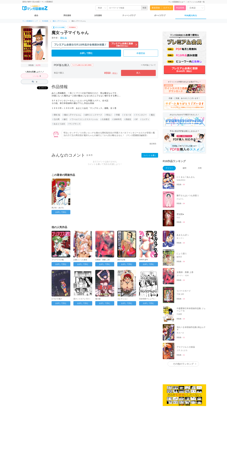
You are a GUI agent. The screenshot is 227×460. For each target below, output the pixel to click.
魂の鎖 (97, 299)
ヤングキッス (74, 124)
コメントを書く (149, 155)
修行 (65, 119)
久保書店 (105, 119)
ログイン (167, 8)
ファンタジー (141, 115)
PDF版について (148, 65)
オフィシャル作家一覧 (196, 2)
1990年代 (117, 119)
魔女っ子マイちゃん (60, 21)
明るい (109, 115)
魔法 (153, 115)
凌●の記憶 (121, 260)
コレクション (122, 299)
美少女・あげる (58, 208)
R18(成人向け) (191, 15)
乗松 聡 (63, 38)
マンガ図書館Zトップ (30, 21)
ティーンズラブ (129, 15)
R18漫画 (45, 21)
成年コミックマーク (93, 115)
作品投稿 (180, 8)
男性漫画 (67, 15)
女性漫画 (98, 15)
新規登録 (156, 8)
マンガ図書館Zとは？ (176, 2)
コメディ (145, 119)
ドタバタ (127, 115)
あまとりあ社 (59, 124)
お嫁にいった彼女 (80, 260)
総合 (36, 15)
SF (136, 119)
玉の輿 (57, 119)
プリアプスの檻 (58, 260)
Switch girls (143, 260)
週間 (184, 168)
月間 (200, 168)
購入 (138, 73)
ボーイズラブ (159, 15)
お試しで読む (86, 53)
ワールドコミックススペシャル (85, 119)
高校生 (128, 119)
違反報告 (152, 144)
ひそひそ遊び (57, 299)
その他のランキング (183, 364)
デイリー (169, 168)
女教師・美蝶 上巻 (102, 260)
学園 (118, 115)
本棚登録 (140, 53)
